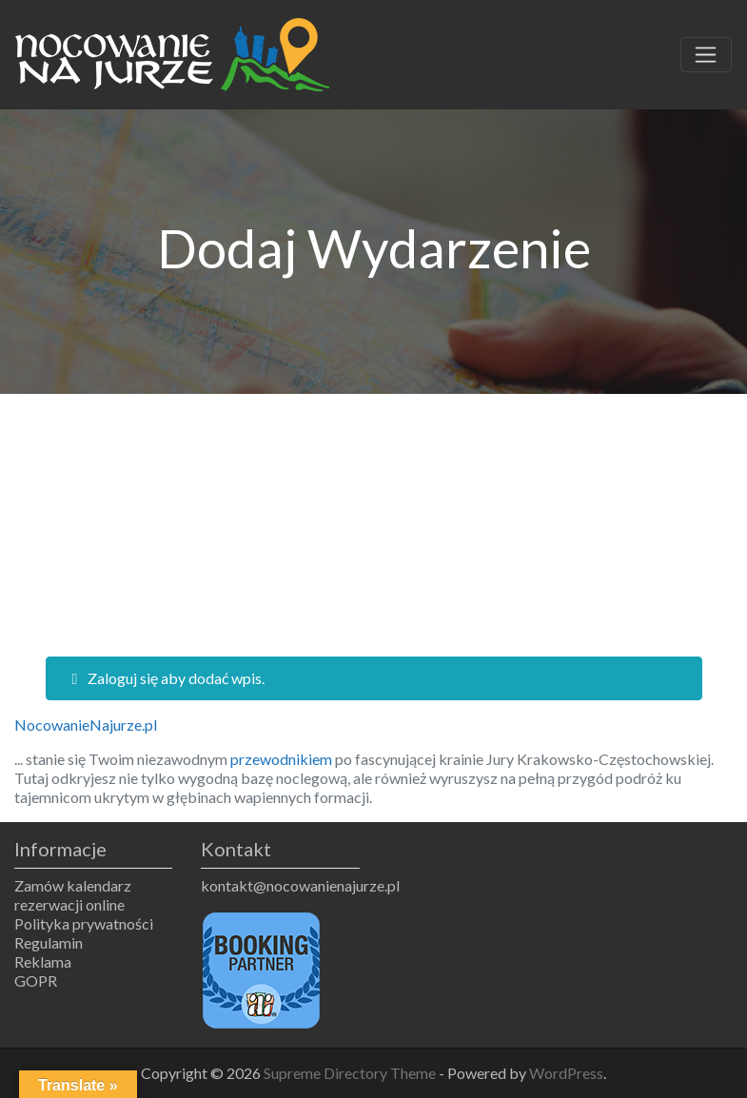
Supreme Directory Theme (351, 1073)
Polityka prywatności (83, 923)
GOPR (35, 980)
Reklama (42, 961)
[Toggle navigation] (706, 55)
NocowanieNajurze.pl (85, 725)
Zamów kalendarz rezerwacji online (72, 894)
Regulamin (48, 942)
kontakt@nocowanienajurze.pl (280, 885)
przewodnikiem (281, 759)
